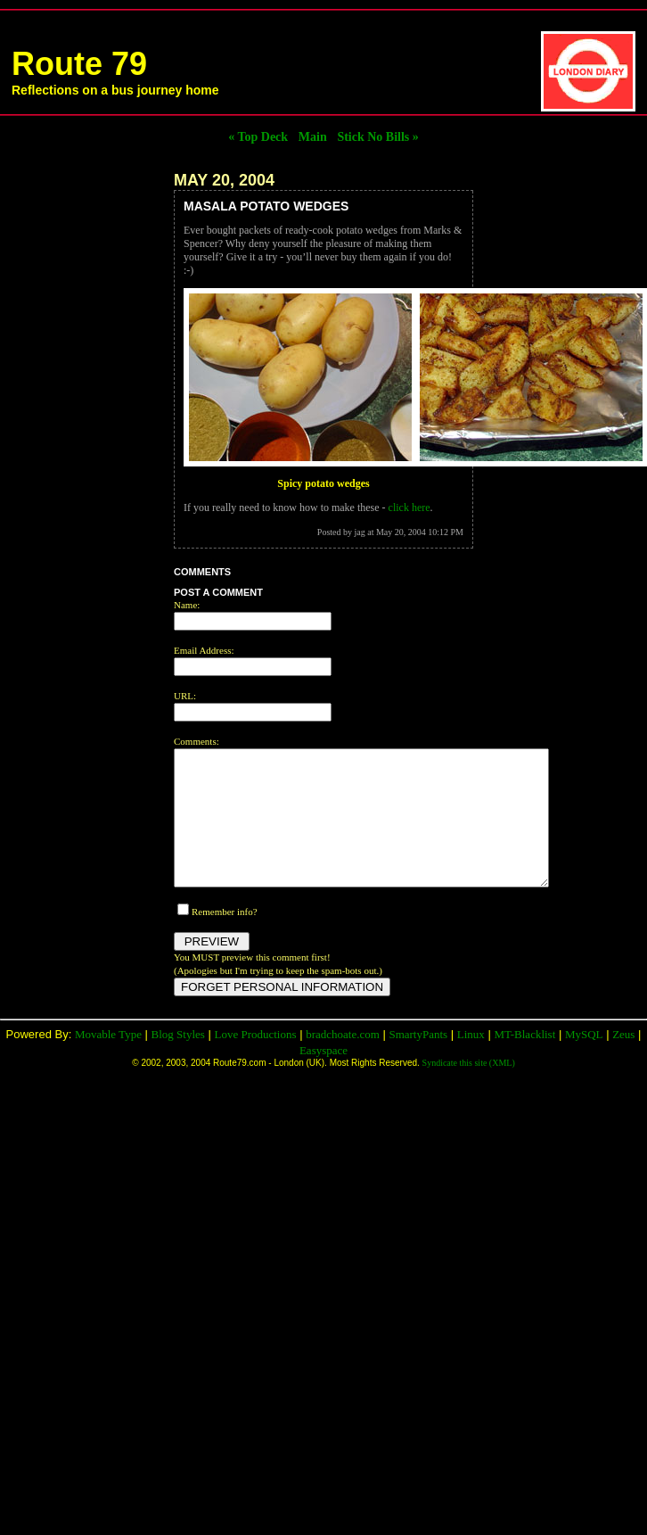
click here (409, 507)
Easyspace (323, 1077)
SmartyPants (418, 1061)
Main (313, 137)
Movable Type (108, 1061)
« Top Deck (258, 137)
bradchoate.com (343, 1061)
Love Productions (255, 1061)
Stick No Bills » (377, 137)
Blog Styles (178, 1061)
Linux (471, 1061)
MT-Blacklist (524, 1061)
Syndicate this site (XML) (468, 1089)
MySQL (584, 1061)
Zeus (623, 1061)
